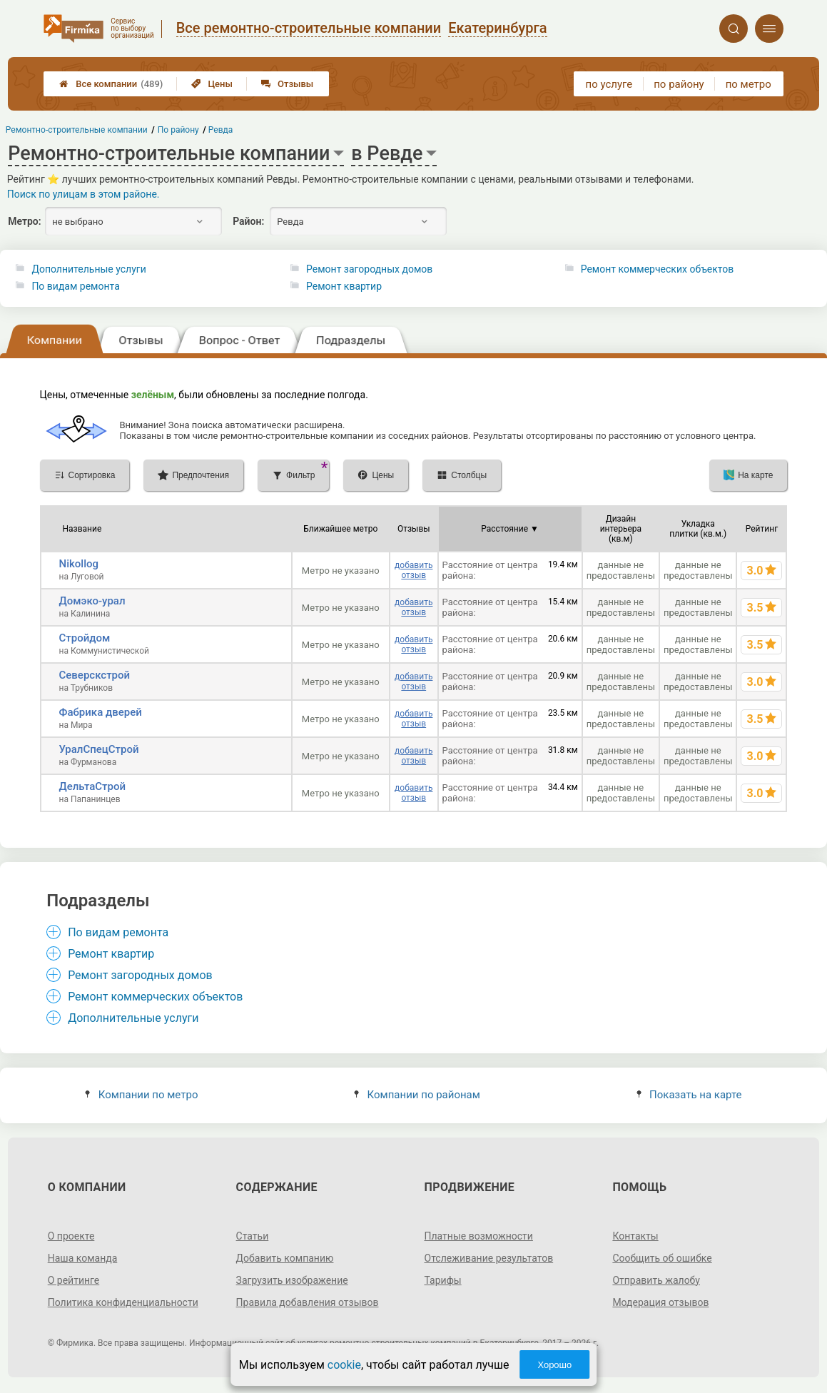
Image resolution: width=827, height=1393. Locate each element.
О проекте (71, 1236)
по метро (748, 84)
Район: (248, 221)
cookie (344, 1365)
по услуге (609, 84)
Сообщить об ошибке (661, 1258)
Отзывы (287, 83)
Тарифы (443, 1280)
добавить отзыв (413, 570)
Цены (212, 83)
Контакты (635, 1236)
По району (178, 130)
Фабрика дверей (100, 712)
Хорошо (554, 1364)
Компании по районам (417, 1094)
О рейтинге (74, 1280)
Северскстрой (95, 675)
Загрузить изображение (292, 1280)
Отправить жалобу (656, 1280)
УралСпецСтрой (99, 749)
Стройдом (85, 638)
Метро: (24, 221)
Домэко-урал (92, 600)
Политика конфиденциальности (123, 1302)
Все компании (111, 83)
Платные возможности (479, 1236)
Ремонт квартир (344, 286)
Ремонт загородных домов (369, 269)
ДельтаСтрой (92, 786)
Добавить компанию (285, 1258)
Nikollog (78, 563)
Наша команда (83, 1258)
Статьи (252, 1236)
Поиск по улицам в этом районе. (83, 194)
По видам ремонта (75, 286)
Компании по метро (141, 1094)
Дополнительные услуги (88, 269)
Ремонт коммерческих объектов (657, 269)
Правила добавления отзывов (307, 1302)
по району (679, 84)
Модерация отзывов (660, 1302)
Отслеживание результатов (489, 1258)
